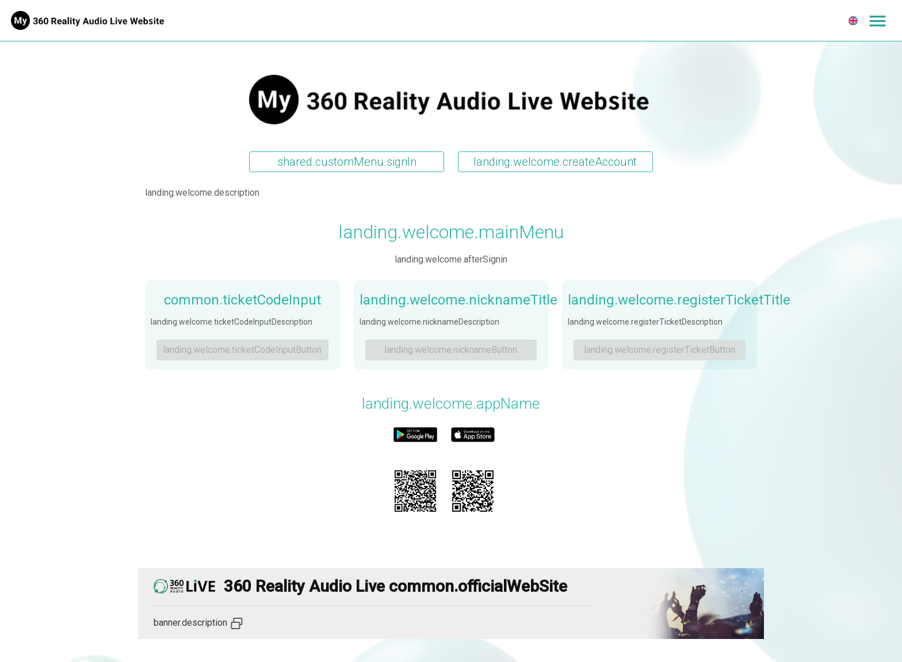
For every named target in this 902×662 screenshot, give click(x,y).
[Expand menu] (877, 21)
